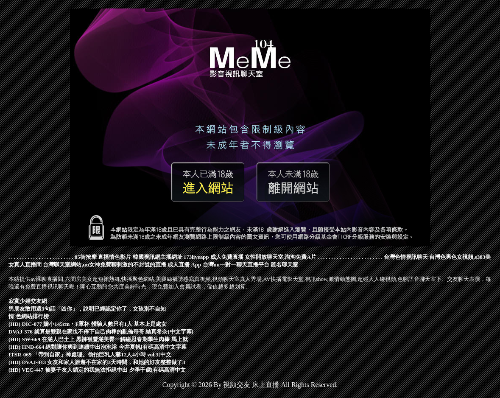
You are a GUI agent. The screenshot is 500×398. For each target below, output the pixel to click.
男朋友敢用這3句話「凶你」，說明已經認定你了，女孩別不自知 (87, 309)
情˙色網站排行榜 (28, 316)
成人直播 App (184, 264)
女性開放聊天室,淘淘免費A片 (280, 257)
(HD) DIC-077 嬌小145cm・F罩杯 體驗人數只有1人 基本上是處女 (87, 324)
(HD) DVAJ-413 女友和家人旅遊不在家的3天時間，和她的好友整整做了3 (96, 362)
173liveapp (196, 257)
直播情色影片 (114, 257)
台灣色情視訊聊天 (406, 257)
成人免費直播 (226, 257)
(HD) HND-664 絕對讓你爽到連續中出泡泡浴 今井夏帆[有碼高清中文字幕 (97, 347)
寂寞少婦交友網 (27, 301)
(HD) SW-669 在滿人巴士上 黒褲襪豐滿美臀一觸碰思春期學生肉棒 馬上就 (98, 339)
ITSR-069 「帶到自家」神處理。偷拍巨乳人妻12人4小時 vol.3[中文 (89, 354)
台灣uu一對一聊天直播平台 (236, 264)
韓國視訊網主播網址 (157, 257)
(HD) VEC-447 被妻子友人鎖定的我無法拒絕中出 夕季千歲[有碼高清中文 (97, 370)
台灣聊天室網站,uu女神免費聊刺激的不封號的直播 (104, 264)
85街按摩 (86, 257)
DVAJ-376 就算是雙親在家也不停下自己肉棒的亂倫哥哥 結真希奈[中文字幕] (100, 331)
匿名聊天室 (284, 264)
